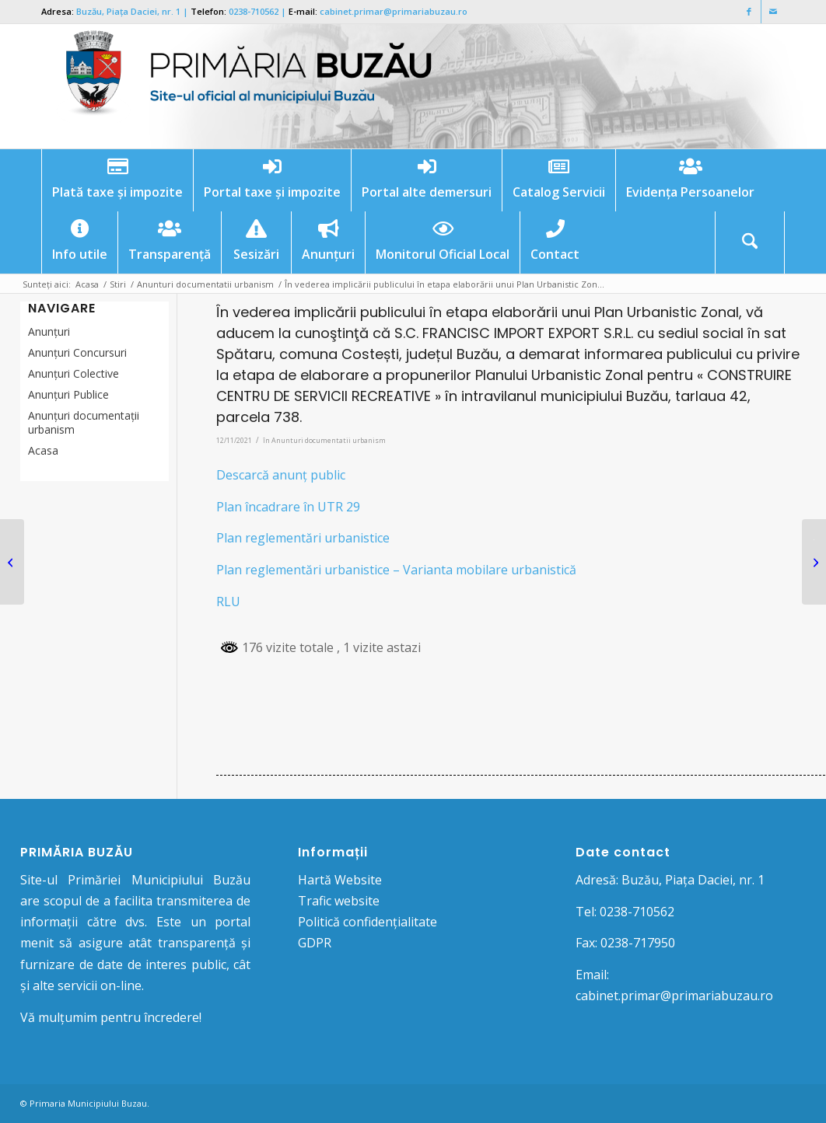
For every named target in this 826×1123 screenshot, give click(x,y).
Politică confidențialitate (367, 921)
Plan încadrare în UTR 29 (288, 506)
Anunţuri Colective (73, 373)
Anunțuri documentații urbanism (83, 422)
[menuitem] (117, 180)
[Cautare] (750, 242)
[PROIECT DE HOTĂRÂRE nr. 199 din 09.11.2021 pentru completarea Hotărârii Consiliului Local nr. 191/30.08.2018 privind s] (12, 562)
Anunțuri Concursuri (77, 352)
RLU (228, 601)
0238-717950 (637, 942)
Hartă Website (340, 879)
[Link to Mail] (773, 11)
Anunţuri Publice (68, 394)
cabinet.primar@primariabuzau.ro (393, 11)
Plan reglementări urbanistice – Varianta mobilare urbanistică (396, 569)
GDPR (314, 942)
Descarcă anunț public (280, 474)
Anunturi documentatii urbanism (328, 440)
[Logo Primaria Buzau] (239, 86)
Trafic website (339, 900)
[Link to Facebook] (749, 11)
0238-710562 (253, 11)
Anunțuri (49, 331)
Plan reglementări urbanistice (303, 537)
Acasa (43, 450)
